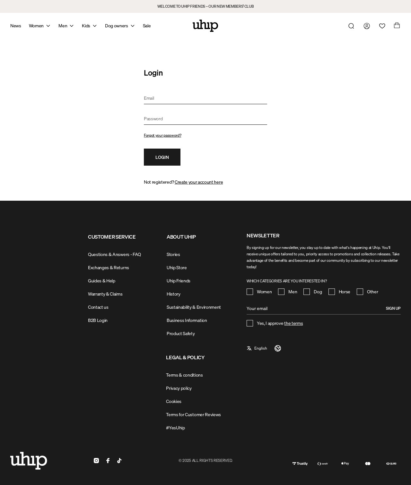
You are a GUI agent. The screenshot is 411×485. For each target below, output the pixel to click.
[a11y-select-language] (264, 348)
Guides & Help (101, 281)
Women (36, 26)
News (15, 26)
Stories (173, 254)
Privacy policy (179, 388)
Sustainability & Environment (194, 307)
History (173, 294)
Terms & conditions (184, 375)
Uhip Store (177, 267)
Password (153, 118)
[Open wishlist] (381, 26)
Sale (147, 26)
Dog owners (116, 26)
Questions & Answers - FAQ (114, 254)
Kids (86, 26)
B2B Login (98, 320)
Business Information (187, 320)
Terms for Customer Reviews (193, 414)
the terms (293, 323)
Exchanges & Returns (108, 267)
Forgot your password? (162, 135)
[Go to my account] (365, 26)
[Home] (205, 26)
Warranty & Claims (105, 294)
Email (149, 98)
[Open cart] (396, 26)
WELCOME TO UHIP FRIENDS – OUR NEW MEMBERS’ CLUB (205, 6)
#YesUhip (175, 428)
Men (62, 26)
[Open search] (350, 26)
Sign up (393, 308)
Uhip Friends (178, 281)
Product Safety (181, 333)
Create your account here (199, 182)
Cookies (173, 401)
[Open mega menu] (48, 25)
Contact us (98, 307)
